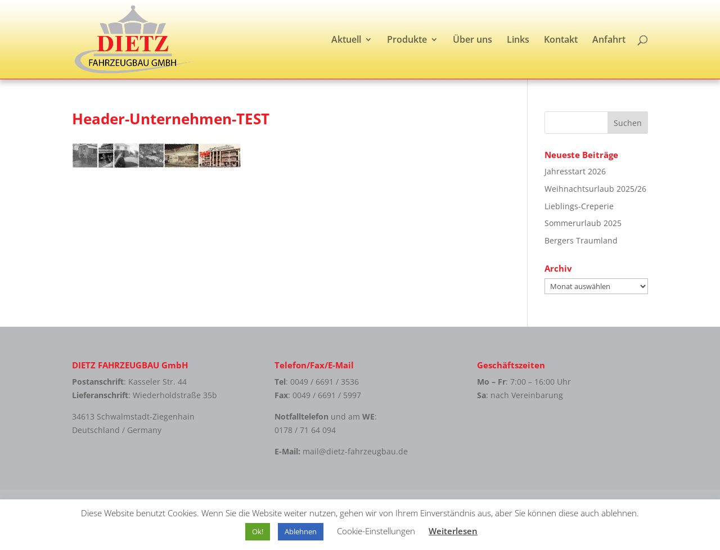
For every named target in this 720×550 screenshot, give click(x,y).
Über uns (472, 40)
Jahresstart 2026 (575, 171)
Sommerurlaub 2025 (583, 223)
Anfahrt (609, 40)
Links (518, 40)
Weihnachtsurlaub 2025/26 (595, 188)
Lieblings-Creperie (579, 206)
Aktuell (346, 40)
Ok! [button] (257, 531)
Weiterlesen (453, 531)
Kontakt (561, 40)
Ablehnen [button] (301, 531)
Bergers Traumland (581, 240)
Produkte (407, 40)
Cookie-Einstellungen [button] (376, 531)
